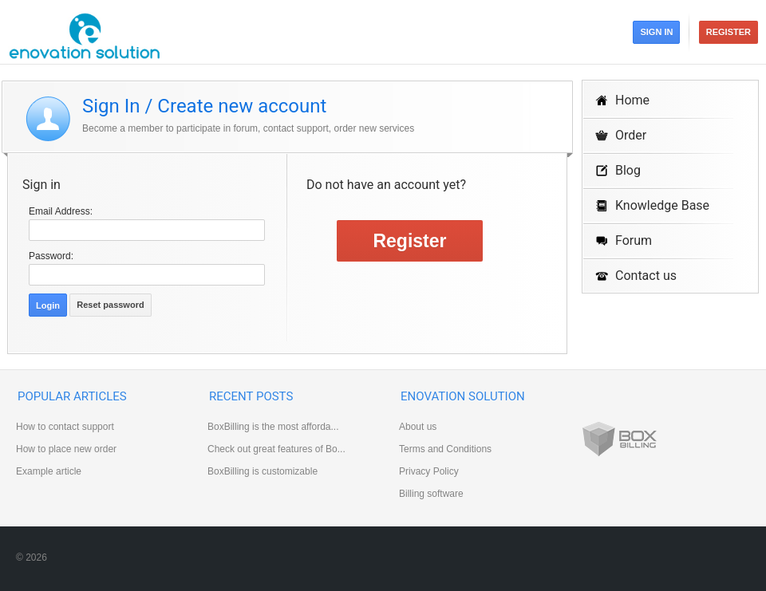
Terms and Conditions (445, 449)
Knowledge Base (662, 205)
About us (417, 426)
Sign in (656, 32)
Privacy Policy (429, 471)
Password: (51, 256)
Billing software (431, 493)
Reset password (110, 304)
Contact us (646, 275)
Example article (48, 471)
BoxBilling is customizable (262, 471)
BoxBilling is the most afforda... (273, 426)
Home (632, 100)
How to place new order (66, 449)
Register (728, 32)
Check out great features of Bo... (276, 449)
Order (630, 135)
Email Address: (61, 211)
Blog (628, 170)
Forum (633, 240)
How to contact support (65, 426)
